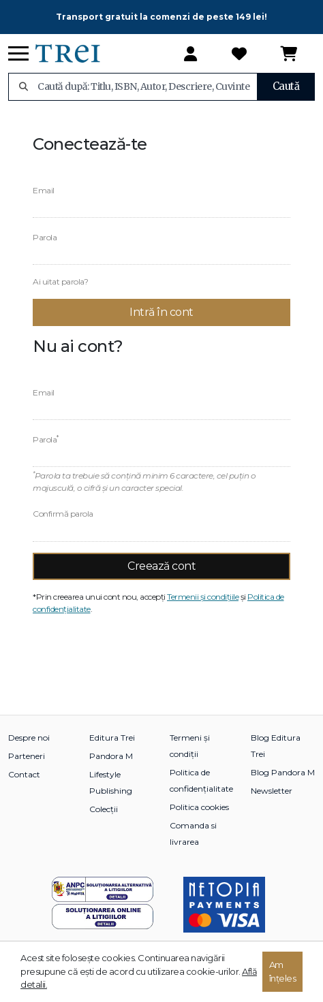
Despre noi (29, 737)
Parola (45, 237)
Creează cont (161, 566)
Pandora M (111, 756)
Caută (286, 86)
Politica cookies (199, 807)
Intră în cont (161, 312)
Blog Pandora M (283, 772)
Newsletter (271, 791)
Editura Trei (112, 737)
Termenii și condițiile (203, 597)
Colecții (103, 809)
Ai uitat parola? (60, 281)
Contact (24, 774)
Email (44, 190)
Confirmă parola (63, 513)
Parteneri (26, 756)
